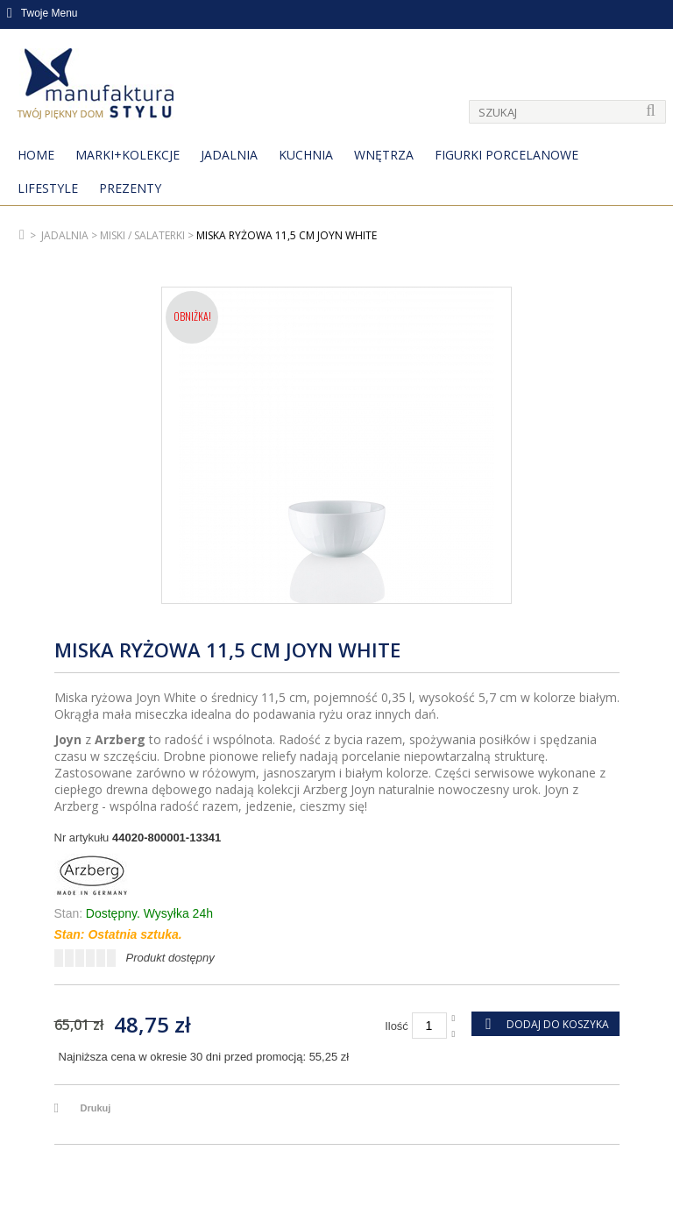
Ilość (396, 1026)
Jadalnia (229, 154)
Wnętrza (384, 154)
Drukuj (96, 1108)
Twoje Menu (42, 13)
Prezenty (130, 188)
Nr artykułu (82, 837)
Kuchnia (306, 154)
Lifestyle (48, 188)
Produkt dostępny (170, 957)
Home (36, 154)
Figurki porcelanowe (506, 154)
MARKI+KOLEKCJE (127, 154)
